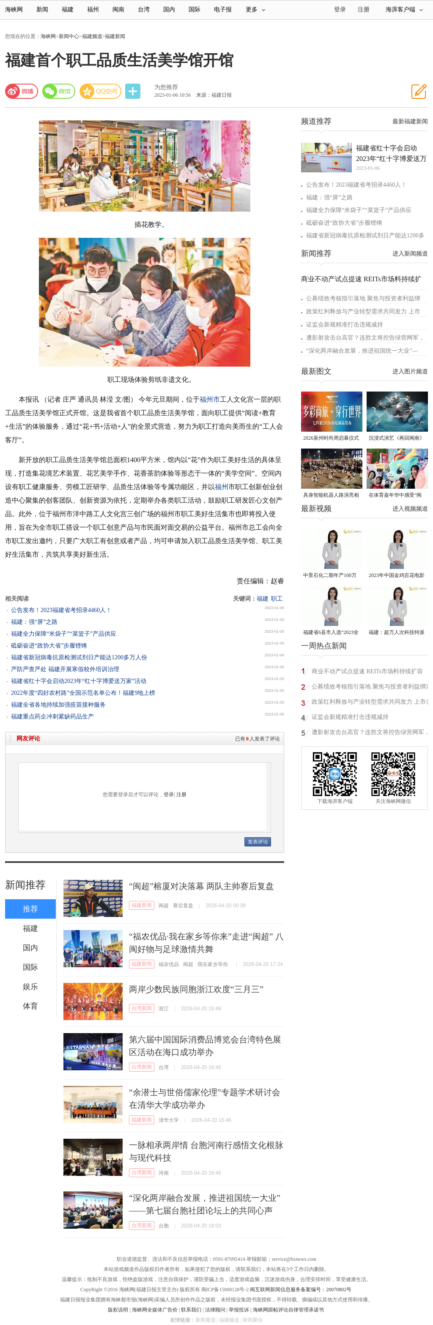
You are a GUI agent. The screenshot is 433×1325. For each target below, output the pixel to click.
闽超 (164, 906)
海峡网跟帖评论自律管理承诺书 (288, 1310)
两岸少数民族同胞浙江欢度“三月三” (196, 989)
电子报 (223, 9)
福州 (93, 9)
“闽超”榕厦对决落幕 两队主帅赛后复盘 (201, 886)
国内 (169, 9)
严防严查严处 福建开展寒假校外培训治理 (65, 669)
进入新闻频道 (410, 253)
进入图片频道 (410, 371)
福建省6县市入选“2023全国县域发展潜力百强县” (331, 633)
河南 (164, 1173)
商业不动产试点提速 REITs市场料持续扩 (361, 279)
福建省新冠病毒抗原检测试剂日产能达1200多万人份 (79, 657)
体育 (30, 1006)
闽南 (118, 9)
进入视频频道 (410, 509)
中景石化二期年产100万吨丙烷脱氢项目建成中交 (331, 576)
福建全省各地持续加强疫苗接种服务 (58, 705)
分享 (133, 91)
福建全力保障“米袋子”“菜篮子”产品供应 (63, 634)
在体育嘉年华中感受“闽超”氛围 (395, 495)
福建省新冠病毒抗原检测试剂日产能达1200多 (365, 235)
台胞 (164, 1226)
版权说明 (118, 1310)
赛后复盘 (183, 906)
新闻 (42, 9)
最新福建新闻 (410, 121)
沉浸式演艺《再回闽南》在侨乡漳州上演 (397, 438)
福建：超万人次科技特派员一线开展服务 (397, 633)
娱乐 (30, 986)
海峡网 (14, 9)
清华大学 (169, 1120)
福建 (68, 9)
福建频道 (92, 36)
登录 (169, 794)
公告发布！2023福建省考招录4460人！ (61, 610)
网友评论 (28, 738)
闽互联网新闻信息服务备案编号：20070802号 (300, 1289)
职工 (277, 599)
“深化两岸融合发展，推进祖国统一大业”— (362, 351)
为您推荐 (166, 87)
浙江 (164, 1009)
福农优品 (169, 964)
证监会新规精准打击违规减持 (344, 324)
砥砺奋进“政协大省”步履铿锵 (49, 645)
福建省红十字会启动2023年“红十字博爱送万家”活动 (78, 681)
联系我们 (191, 1310)
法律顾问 (215, 1310)
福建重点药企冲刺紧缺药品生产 (52, 716)
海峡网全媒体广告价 (155, 1310)
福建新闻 (115, 36)
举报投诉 (239, 1310)
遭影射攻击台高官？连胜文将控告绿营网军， (365, 338)
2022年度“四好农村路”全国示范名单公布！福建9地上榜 (83, 693)
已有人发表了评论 (257, 739)
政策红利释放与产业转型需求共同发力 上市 (363, 311)
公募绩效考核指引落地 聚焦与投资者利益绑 (363, 298)
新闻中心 (69, 36)
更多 (255, 9)
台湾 (144, 9)
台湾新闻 (142, 1008)
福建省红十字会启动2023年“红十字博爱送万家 (391, 154)
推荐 (30, 909)
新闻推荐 (25, 884)
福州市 (210, 399)
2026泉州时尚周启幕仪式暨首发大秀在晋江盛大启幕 (331, 438)
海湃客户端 (404, 9)
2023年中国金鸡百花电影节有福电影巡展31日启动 (397, 576)
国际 (194, 9)
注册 (364, 9)
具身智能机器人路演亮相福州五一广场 (331, 495)
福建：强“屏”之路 (34, 622)
